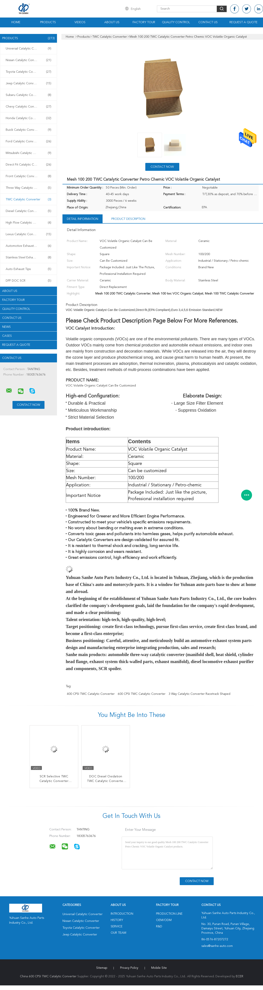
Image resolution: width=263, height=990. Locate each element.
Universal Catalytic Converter (28, 48)
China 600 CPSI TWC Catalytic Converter (48, 976)
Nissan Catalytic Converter (28, 60)
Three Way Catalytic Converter (28, 188)
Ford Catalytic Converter (28, 141)
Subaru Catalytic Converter (28, 95)
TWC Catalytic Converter (28, 199)
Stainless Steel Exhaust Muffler (28, 257)
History (117, 920)
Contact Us (208, 22)
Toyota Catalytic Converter (28, 72)
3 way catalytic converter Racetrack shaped (199, 693)
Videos (80, 22)
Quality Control (176, 22)
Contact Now (162, 166)
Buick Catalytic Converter (28, 130)
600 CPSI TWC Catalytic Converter (141, 693)
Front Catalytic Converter (28, 176)
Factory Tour (144, 22)
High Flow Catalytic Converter (28, 223)
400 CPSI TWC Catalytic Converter (91, 693)
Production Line (169, 913)
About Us (111, 22)
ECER (239, 976)
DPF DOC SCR (28, 281)
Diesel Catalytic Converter (28, 211)
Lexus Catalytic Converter (28, 234)
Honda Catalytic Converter (28, 118)
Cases (7, 335)
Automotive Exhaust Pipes (28, 246)
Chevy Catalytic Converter (28, 106)
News (6, 326)
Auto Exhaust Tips (28, 269)
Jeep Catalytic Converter (28, 83)
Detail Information (82, 219)
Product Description (128, 219)
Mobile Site (159, 967)
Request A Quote (243, 22)
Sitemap (101, 967)
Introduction (122, 913)
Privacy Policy (129, 967)
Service (117, 926)
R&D (159, 926)
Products (48, 22)
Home (15, 22)
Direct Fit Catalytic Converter (28, 164)
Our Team (118, 932)
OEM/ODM (164, 920)
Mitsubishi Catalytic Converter (28, 153)
